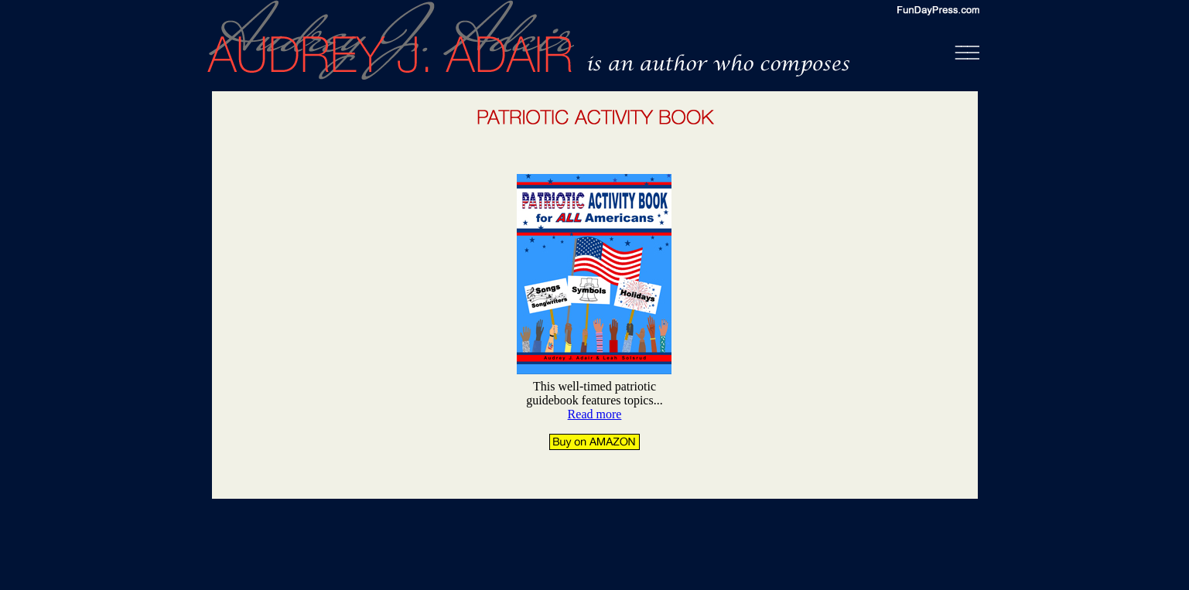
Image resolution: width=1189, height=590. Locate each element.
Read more (595, 414)
